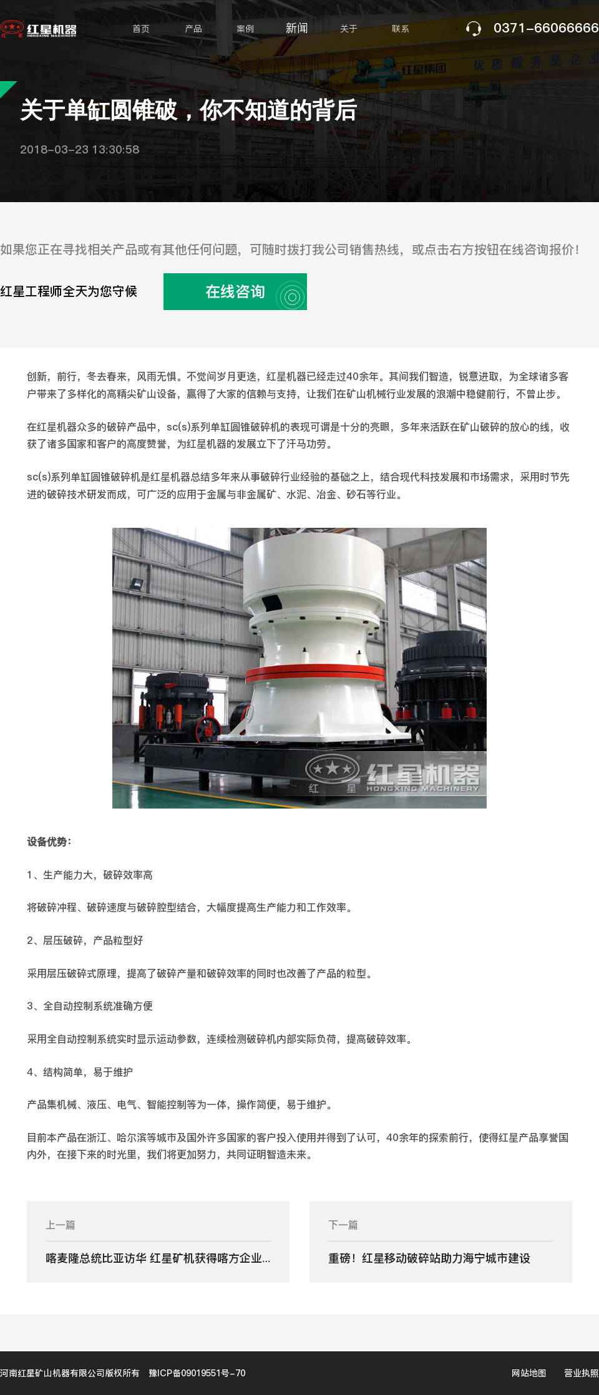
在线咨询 (250, 291)
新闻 (297, 28)
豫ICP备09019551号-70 (197, 1373)
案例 (245, 28)
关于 (349, 28)
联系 (400, 28)
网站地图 (529, 1373)
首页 (141, 28)
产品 (193, 28)
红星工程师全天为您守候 (153, 291)
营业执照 (581, 1373)
